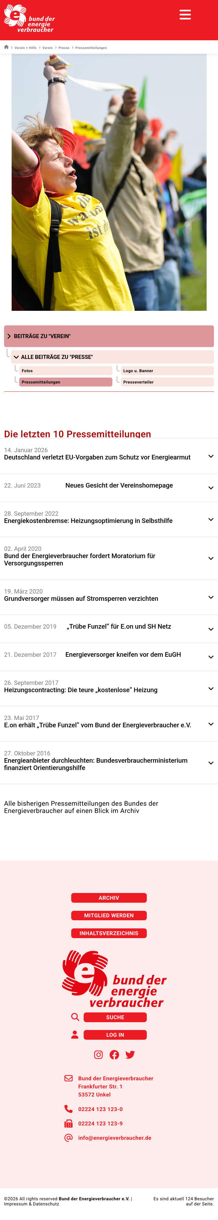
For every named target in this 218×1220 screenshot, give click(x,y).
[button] (39, 336)
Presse (62, 48)
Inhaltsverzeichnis (109, 933)
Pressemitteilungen (41, 382)
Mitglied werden (109, 915)
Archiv (109, 898)
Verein (46, 48)
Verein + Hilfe (24, 48)
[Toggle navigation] (204, 15)
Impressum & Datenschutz (31, 1203)
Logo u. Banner (138, 370)
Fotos (27, 370)
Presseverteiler (138, 382)
